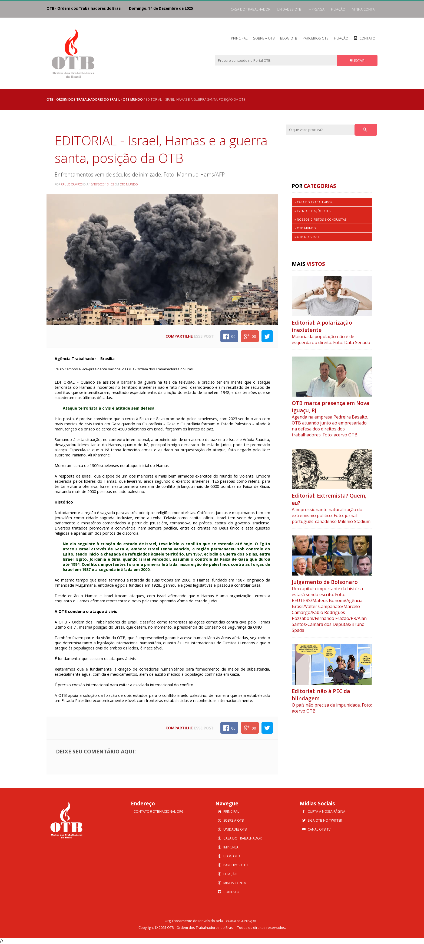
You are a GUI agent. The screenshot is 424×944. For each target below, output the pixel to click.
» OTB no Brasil (307, 237)
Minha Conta (363, 9)
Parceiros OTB (316, 38)
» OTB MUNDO (305, 228)
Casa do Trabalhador (250, 9)
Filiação (338, 9)
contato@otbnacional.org (159, 811)
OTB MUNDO (133, 99)
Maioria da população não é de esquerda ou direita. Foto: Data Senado (331, 339)
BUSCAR (357, 60)
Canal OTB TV (319, 829)
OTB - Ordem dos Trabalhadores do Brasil (83, 99)
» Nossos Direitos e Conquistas (320, 219)
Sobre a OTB (264, 38)
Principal (239, 38)
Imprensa (316, 9)
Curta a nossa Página (326, 811)
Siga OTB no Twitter (325, 820)
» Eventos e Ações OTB (312, 211)
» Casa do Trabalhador (313, 202)
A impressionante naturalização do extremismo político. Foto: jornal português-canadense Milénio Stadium (331, 515)
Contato (367, 38)
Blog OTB (288, 38)
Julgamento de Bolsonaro (325, 582)
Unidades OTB (289, 9)
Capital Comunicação (241, 921)
